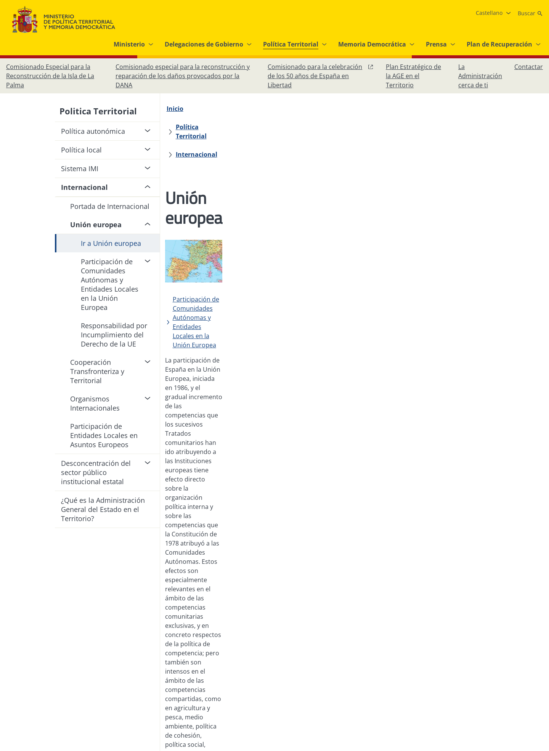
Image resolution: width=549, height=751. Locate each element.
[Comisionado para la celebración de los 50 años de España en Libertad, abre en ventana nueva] (321, 76)
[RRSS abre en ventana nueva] (535, 664)
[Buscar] (530, 13)
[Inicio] (179, 108)
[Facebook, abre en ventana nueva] (474, 664)
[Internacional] (285, 108)
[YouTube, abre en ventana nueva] (520, 664)
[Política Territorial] (226, 108)
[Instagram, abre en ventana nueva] (489, 664)
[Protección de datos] (246, 661)
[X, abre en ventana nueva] (504, 664)
